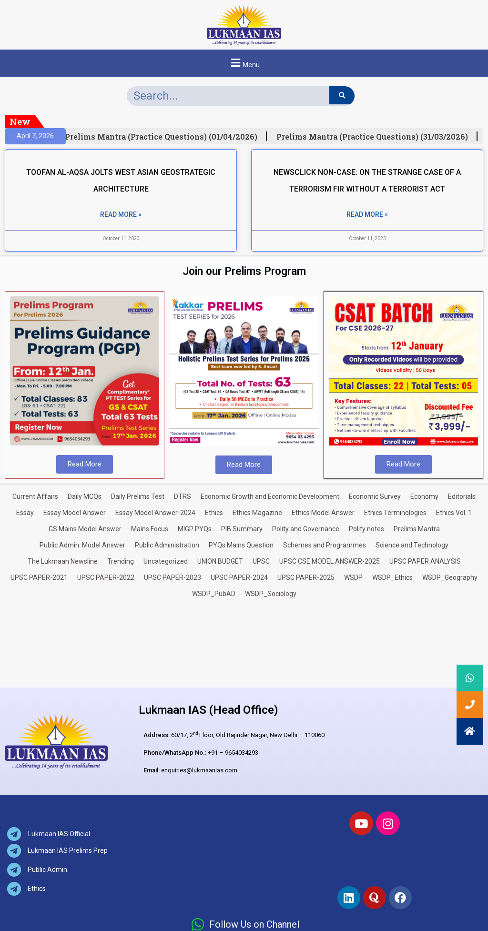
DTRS (182, 496)
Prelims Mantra (417, 529)
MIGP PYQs (195, 529)
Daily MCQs (85, 496)
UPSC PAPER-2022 (105, 577)
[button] (244, 63)
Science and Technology (412, 545)
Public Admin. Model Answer (82, 545)
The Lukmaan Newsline (63, 561)
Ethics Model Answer (323, 512)
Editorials (462, 496)
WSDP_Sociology (270, 593)
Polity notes (366, 529)
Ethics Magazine (257, 512)
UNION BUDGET (220, 561)
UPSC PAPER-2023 (172, 577)
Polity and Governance (305, 529)
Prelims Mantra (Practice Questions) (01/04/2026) (166, 136)
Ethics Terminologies (395, 512)
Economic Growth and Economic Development (270, 496)
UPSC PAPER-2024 (239, 577)
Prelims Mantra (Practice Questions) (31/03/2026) (377, 136)
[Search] (342, 95)
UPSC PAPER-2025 (306, 577)
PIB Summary (242, 529)
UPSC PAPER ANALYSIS (425, 561)
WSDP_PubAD (213, 593)
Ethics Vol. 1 (454, 512)
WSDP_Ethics (392, 577)
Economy (424, 496)
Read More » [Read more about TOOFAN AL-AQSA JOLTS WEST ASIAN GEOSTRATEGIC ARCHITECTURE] (121, 214)
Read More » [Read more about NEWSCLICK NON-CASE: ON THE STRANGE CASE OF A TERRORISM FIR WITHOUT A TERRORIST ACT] (367, 214)
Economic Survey (375, 496)
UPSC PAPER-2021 (39, 577)
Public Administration (167, 545)
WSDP (353, 577)
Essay (25, 512)
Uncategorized (165, 561)
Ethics (214, 512)
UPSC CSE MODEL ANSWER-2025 (329, 561)
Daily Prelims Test (137, 496)
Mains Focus (149, 529)
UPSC (261, 561)
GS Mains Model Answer (85, 529)
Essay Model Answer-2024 (155, 512)
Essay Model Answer (74, 512)
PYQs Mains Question (241, 545)
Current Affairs (35, 496)
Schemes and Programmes (324, 545)
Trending (120, 561)
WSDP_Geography (450, 577)
